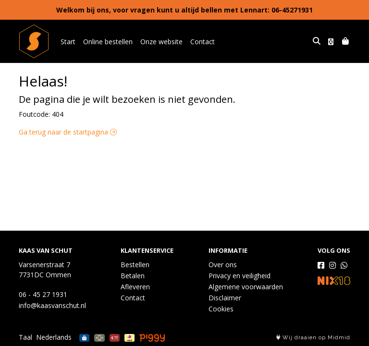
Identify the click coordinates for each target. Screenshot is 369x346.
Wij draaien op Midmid (313, 337)
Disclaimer (225, 297)
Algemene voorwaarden (246, 286)
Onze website (161, 41)
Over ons (223, 264)
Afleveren (135, 286)
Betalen (133, 275)
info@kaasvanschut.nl (52, 305)
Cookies (221, 308)
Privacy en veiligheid (240, 275)
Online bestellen (108, 41)
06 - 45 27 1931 (43, 294)
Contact (202, 41)
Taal (25, 337)
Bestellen (135, 264)
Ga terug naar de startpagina (68, 131)
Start (68, 41)
